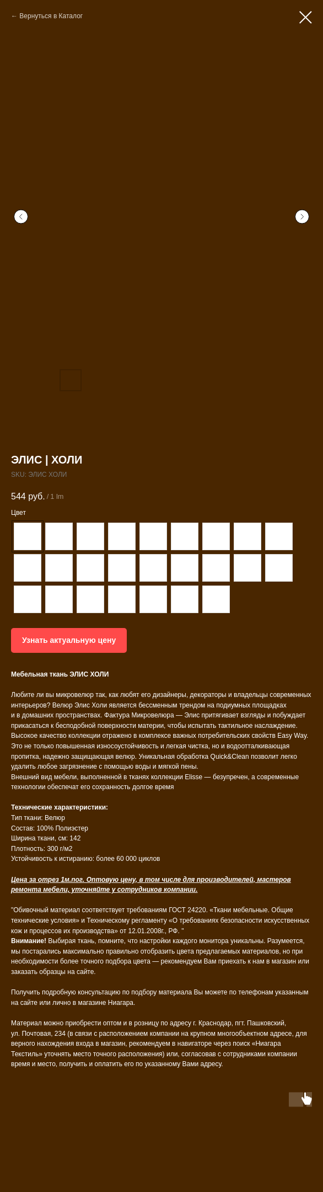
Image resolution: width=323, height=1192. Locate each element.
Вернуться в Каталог (51, 16)
